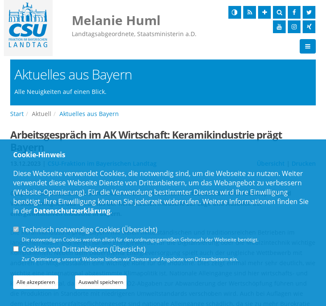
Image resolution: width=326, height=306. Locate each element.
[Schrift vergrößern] (264, 12)
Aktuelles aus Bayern (89, 114)
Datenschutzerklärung (72, 210)
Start (17, 114)
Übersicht (139, 229)
